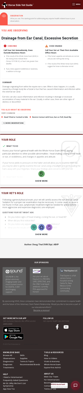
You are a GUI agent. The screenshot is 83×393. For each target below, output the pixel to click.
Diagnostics (8, 361)
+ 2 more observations (13, 123)
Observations (9, 358)
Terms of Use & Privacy (31, 344)
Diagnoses (7, 364)
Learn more (7, 323)
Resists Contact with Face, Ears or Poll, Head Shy (51, 117)
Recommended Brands (30, 364)
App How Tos (9, 389)
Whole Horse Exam (52, 364)
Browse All (7, 355)
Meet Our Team (51, 376)
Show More (41, 181)
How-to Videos (50, 358)
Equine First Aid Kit (52, 367)
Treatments (8, 367)
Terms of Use (50, 389)
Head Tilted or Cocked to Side (16, 117)
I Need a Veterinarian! (13, 377)
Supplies (23, 358)
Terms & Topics (27, 361)
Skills (22, 355)
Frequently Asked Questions (15, 380)
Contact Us (49, 386)
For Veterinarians (51, 380)
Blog (46, 355)
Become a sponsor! (41, 310)
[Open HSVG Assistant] (75, 385)
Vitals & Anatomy (52, 361)
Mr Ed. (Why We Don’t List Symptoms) (14, 384)
